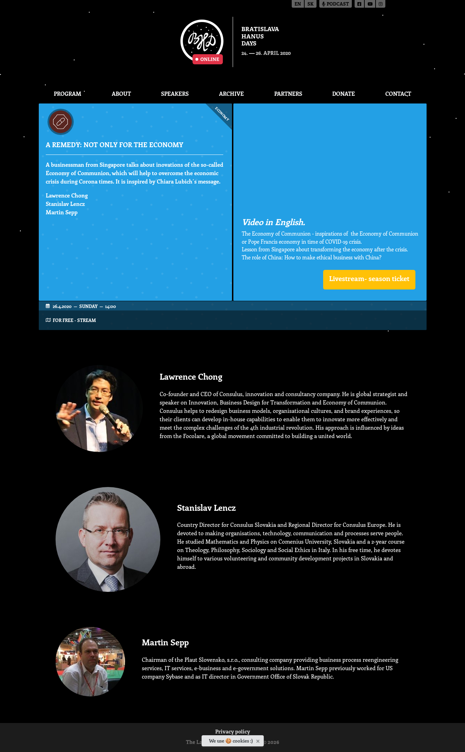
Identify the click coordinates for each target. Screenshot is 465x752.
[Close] (258, 740)
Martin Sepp (62, 212)
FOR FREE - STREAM (74, 320)
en (298, 4)
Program (67, 93)
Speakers (175, 93)
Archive (231, 93)
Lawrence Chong (67, 195)
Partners (288, 93)
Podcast (335, 4)
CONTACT (398, 93)
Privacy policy (232, 732)
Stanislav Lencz (65, 203)
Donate (343, 93)
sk (310, 4)
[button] (369, 279)
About (121, 93)
